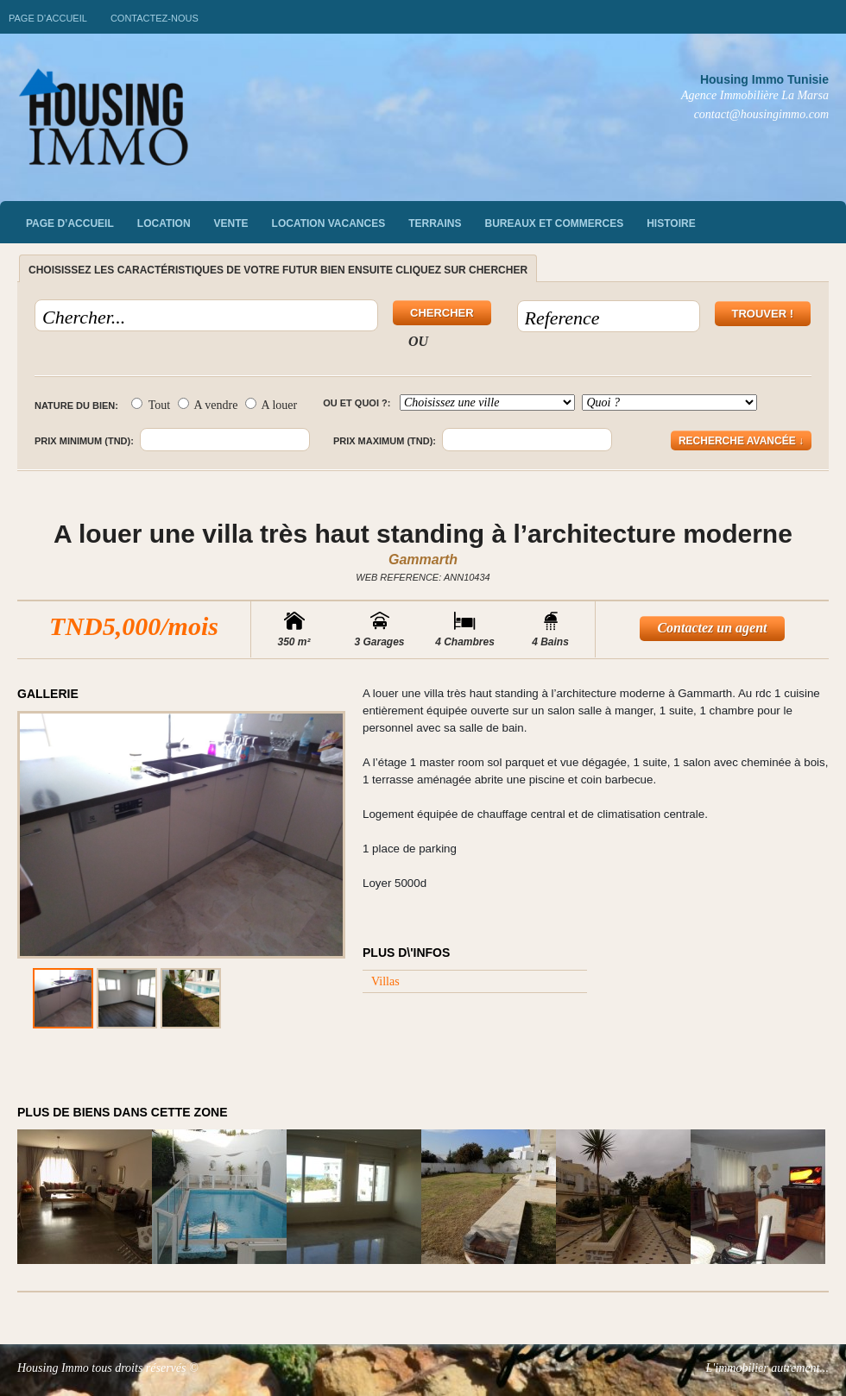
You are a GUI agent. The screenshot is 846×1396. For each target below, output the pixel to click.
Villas (385, 981)
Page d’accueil (48, 18)
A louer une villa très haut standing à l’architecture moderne (423, 533)
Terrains (434, 223)
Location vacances (329, 223)
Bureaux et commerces (554, 223)
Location (164, 223)
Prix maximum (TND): (384, 441)
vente (231, 223)
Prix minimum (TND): (84, 441)
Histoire (671, 223)
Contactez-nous (154, 18)
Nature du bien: (76, 405)
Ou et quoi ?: (356, 403)
